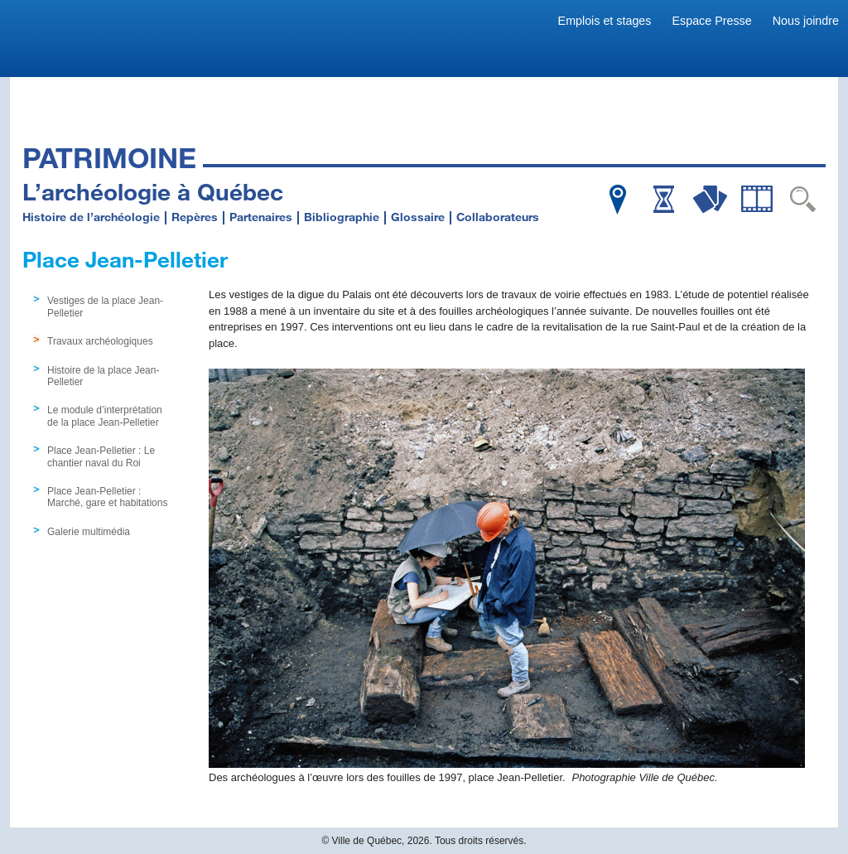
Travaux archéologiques (100, 341)
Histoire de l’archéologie (91, 217)
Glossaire (418, 217)
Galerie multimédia (88, 532)
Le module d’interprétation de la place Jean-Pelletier (104, 415)
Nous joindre (806, 20)
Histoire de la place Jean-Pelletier (103, 376)
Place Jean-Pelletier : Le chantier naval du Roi (101, 456)
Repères (194, 217)
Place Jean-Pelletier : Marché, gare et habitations (107, 497)
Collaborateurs (497, 217)
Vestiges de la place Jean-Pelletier (105, 306)
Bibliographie (341, 217)
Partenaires (260, 217)
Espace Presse (712, 20)
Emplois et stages (605, 20)
